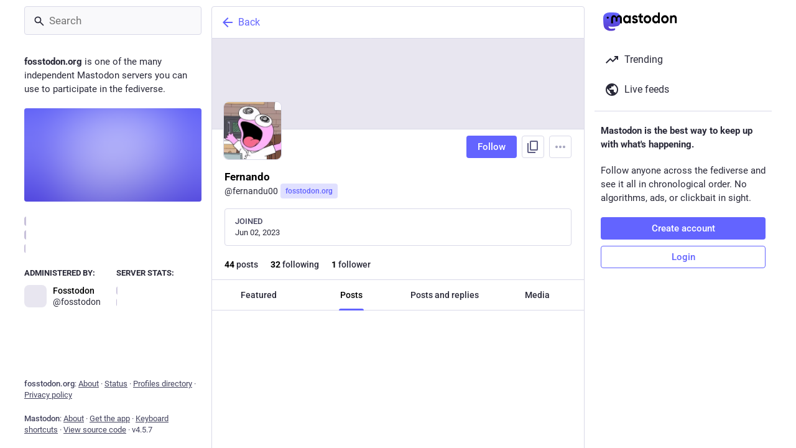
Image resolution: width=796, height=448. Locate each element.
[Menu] (560, 147)
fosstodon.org (309, 191)
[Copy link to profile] (533, 147)
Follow (492, 146)
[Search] (112, 20)
